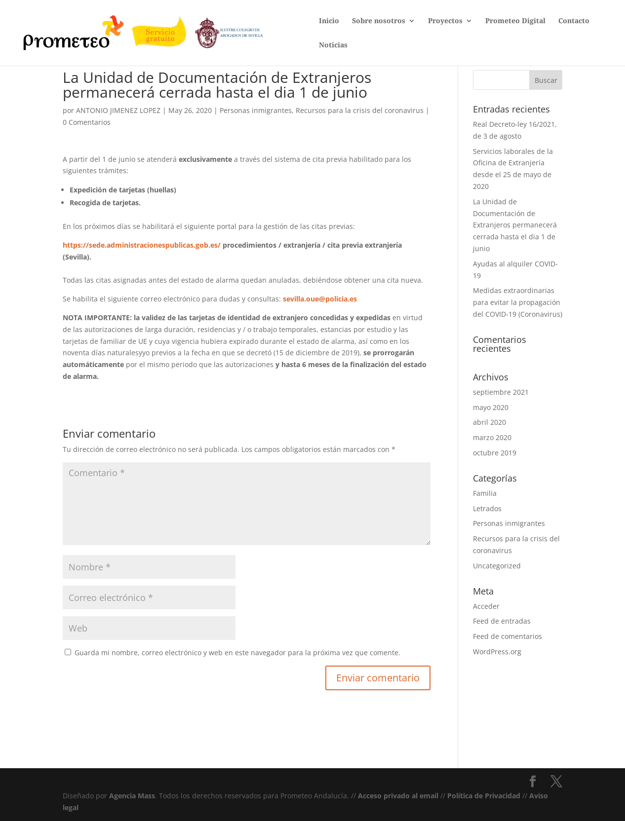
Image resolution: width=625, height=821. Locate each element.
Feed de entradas (502, 621)
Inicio (329, 21)
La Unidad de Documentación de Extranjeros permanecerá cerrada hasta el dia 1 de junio (515, 225)
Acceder (486, 606)
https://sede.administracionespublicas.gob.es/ (142, 245)
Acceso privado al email (398, 795)
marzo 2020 (492, 437)
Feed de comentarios (507, 636)
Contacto (573, 21)
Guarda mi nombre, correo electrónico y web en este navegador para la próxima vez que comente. (237, 652)
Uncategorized (497, 565)
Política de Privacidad (483, 795)
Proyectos (445, 21)
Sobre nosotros (378, 21)
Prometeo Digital (515, 21)
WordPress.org (497, 651)
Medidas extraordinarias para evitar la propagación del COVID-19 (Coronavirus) (517, 302)
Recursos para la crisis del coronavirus (360, 110)
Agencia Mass (132, 795)
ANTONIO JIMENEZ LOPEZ (118, 110)
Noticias (333, 45)
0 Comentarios (87, 122)
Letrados (487, 508)
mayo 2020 (490, 407)
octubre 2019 (494, 452)
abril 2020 (489, 422)
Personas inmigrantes (256, 110)
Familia (485, 493)
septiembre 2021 (501, 392)
